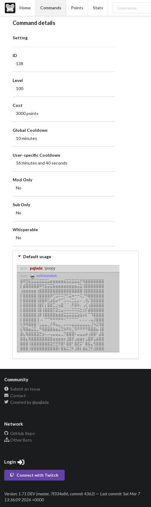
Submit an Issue (22, 389)
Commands (50, 7)
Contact (15, 395)
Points (77, 7)
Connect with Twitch (34, 475)
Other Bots (18, 439)
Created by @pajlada (26, 402)
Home (18, 8)
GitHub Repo (19, 433)
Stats (98, 7)
